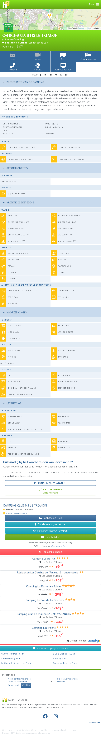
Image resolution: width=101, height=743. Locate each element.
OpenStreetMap (84, 28)
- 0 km (12, 653)
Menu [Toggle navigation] (94, 4)
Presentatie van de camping (23, 82)
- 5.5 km (64, 653)
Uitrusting (12, 403)
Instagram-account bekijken (50, 530)
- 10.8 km (16, 663)
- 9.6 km (60, 658)
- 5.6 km (10, 658)
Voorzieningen (15, 312)
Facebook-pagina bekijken (50, 524)
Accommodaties (15, 168)
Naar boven (93, 723)
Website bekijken (50, 518)
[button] (12, 67)
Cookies (26, 685)
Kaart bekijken (50, 537)
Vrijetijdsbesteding (18, 202)
